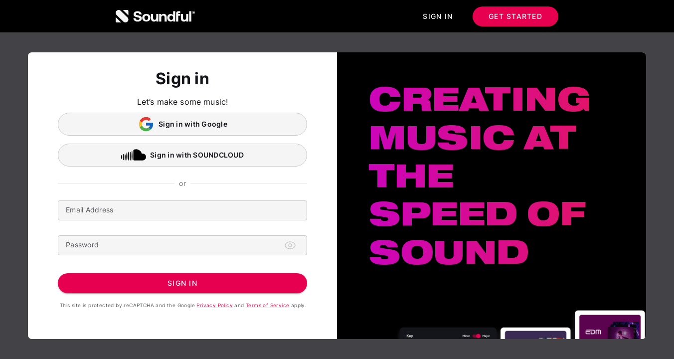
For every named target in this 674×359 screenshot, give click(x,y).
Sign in (438, 16)
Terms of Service (267, 305)
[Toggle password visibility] (290, 245)
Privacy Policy (214, 305)
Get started (515, 16)
